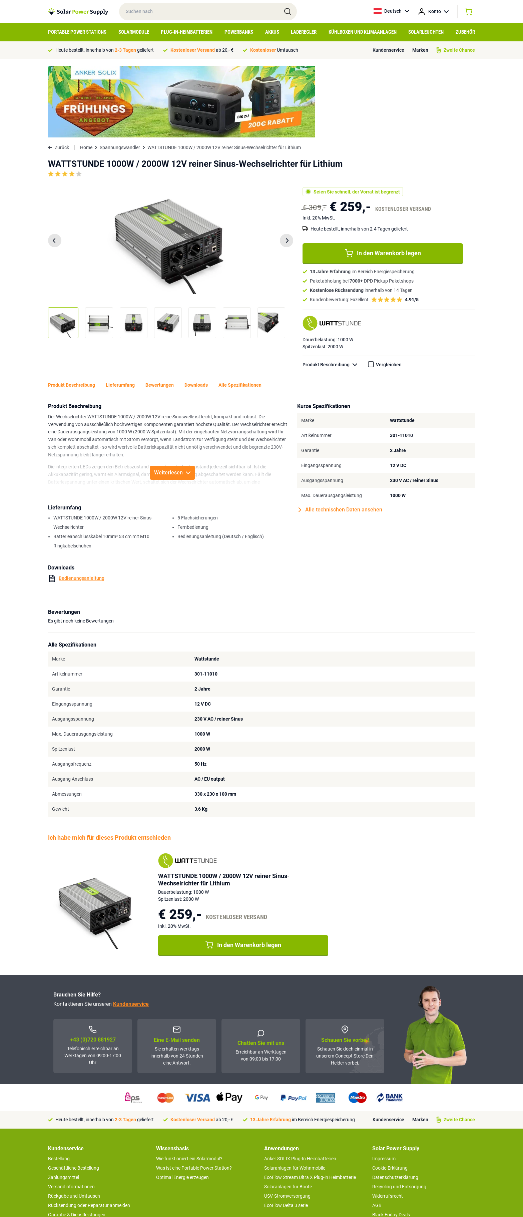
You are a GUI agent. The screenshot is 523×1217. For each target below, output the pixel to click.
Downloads (196, 313)
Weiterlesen (172, 401)
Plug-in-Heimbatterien (186, 32)
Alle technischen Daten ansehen (340, 438)
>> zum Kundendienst (70, 1175)
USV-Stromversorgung (287, 1124)
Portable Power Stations (77, 32)
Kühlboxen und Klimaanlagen (363, 32)
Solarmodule (133, 32)
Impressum (384, 1087)
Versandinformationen (71, 1115)
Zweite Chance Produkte (73, 1161)
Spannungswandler (120, 75)
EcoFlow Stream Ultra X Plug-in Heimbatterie (310, 1105)
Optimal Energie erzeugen (182, 1105)
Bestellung (59, 1087)
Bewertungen (159, 313)
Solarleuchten (426, 32)
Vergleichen (389, 293)
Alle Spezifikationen (240, 313)
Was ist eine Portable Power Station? (194, 1096)
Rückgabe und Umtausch (74, 1124)
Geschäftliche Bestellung (73, 1096)
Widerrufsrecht (387, 1124)
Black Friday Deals (391, 1143)
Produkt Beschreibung (333, 293)
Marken (420, 50)
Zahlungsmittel (63, 1105)
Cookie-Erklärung (390, 1096)
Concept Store (62, 1152)
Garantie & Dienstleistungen (76, 1143)
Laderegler (304, 32)
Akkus (272, 32)
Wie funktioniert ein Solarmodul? (189, 1087)
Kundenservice (388, 50)
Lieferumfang (120, 313)
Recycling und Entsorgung (399, 1115)
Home (86, 75)
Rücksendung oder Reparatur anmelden (89, 1133)
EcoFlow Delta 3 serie (286, 1133)
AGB (377, 1133)
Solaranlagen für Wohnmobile (294, 1096)
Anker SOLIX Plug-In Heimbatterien (300, 1087)
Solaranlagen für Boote (288, 1115)
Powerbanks (238, 32)
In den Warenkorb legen (383, 181)
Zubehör (465, 32)
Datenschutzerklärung (395, 1105)
